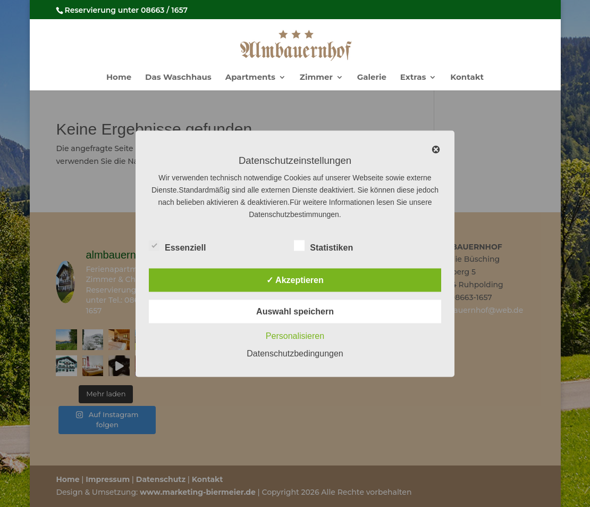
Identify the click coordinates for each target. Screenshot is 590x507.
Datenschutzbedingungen (295, 353)
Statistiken (323, 246)
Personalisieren (295, 335)
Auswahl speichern (295, 310)
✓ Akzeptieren (295, 279)
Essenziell (177, 246)
